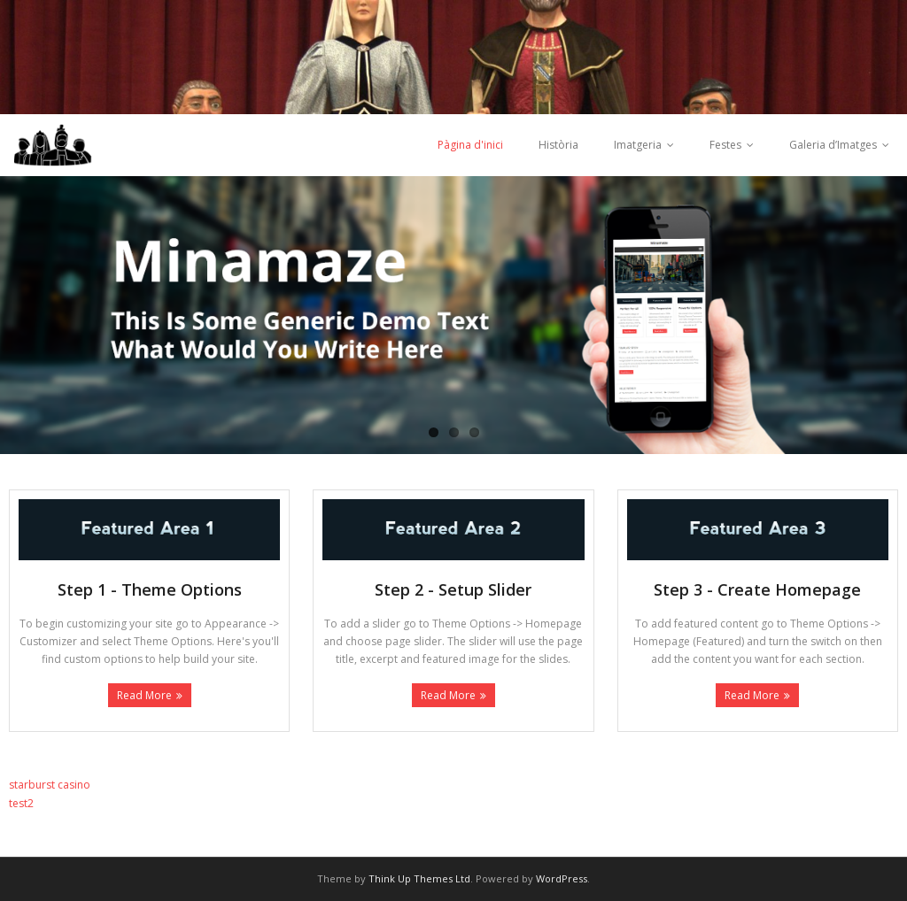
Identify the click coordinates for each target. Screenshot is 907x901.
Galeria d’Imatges (833, 144)
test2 (21, 803)
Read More (144, 695)
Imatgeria (638, 144)
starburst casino (49, 784)
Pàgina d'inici (470, 144)
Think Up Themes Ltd (419, 878)
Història (558, 144)
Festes (725, 144)
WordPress (561, 878)
